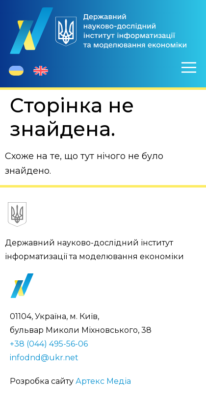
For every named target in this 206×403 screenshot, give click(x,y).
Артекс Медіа (103, 381)
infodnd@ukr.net (44, 357)
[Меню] (188, 67)
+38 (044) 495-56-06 (49, 344)
